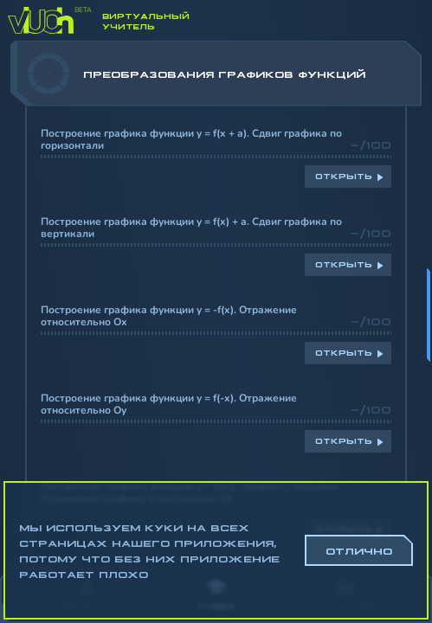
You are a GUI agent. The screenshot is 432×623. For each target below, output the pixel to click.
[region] (216, 304)
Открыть (343, 175)
